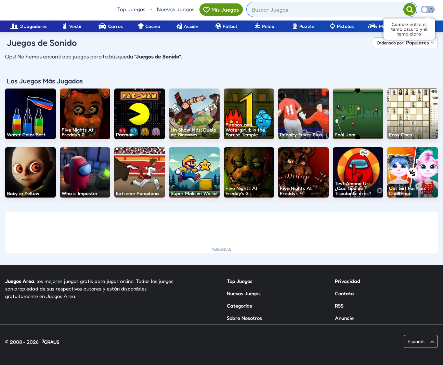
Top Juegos (131, 9)
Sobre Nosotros (244, 318)
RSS (339, 305)
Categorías (239, 305)
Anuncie (344, 318)
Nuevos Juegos (175, 9)
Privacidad (347, 281)
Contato (344, 293)
